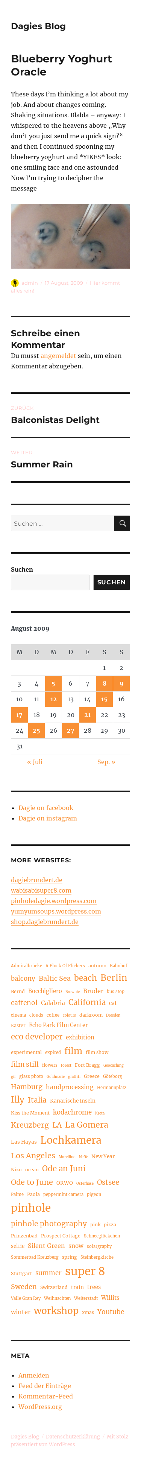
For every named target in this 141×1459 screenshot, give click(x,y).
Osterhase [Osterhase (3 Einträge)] (85, 1183)
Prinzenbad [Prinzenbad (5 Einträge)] (24, 1236)
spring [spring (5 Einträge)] (69, 1257)
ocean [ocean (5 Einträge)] (32, 1169)
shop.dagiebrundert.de (45, 921)
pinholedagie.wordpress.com (54, 901)
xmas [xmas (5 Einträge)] (88, 1312)
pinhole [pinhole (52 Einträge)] (31, 1208)
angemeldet (58, 355)
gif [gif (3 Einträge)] (13, 1077)
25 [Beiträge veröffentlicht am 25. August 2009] (36, 730)
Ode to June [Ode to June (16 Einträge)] (32, 1182)
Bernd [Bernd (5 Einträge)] (18, 991)
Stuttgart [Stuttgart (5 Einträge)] (21, 1273)
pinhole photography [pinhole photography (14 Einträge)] (49, 1223)
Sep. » (106, 762)
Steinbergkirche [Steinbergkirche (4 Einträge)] (97, 1257)
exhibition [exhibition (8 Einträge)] (80, 1037)
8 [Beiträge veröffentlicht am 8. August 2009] (104, 683)
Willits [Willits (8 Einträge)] (110, 1297)
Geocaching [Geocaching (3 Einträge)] (113, 1065)
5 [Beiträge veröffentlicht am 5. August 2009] (53, 683)
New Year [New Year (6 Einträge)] (103, 1156)
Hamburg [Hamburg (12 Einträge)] (26, 1086)
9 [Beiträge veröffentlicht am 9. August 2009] (122, 683)
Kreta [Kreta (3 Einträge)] (100, 1113)
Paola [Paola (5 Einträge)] (33, 1194)
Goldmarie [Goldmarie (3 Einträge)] (56, 1077)
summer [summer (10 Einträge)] (48, 1273)
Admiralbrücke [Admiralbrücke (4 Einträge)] (26, 965)
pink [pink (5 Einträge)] (95, 1224)
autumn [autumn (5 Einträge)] (97, 965)
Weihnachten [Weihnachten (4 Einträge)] (57, 1298)
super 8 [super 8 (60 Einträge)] (85, 1271)
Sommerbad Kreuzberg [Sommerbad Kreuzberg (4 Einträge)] (35, 1257)
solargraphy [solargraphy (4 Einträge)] (99, 1246)
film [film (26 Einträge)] (73, 1050)
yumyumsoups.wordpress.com (56, 911)
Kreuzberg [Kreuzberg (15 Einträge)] (30, 1124)
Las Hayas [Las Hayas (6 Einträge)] (24, 1142)
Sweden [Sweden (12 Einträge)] (24, 1286)
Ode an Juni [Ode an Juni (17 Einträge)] (64, 1169)
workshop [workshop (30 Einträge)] (56, 1311)
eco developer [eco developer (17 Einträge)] (36, 1037)
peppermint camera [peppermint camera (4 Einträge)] (63, 1194)
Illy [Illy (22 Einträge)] (17, 1099)
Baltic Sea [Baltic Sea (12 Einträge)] (55, 978)
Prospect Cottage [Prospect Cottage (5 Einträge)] (60, 1236)
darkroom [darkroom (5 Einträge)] (91, 1015)
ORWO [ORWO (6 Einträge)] (64, 1183)
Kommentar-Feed (45, 1396)
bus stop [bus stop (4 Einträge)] (115, 991)
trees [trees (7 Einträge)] (94, 1287)
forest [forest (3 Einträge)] (66, 1065)
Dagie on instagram (47, 818)
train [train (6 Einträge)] (77, 1287)
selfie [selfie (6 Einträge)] (17, 1246)
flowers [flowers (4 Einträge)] (50, 1065)
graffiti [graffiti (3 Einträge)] (74, 1077)
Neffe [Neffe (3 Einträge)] (83, 1157)
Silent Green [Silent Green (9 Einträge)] (46, 1245)
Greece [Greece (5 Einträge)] (92, 1076)
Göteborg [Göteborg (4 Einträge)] (112, 1076)
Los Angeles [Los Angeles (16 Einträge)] (33, 1155)
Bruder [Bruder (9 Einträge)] (93, 991)
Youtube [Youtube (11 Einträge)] (110, 1312)
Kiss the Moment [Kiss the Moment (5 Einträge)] (30, 1113)
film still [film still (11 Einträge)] (25, 1064)
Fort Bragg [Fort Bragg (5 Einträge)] (87, 1065)
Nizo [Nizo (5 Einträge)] (16, 1169)
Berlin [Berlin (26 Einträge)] (113, 977)
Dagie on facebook (45, 808)
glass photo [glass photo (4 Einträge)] (31, 1076)
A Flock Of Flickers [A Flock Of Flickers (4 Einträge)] (65, 965)
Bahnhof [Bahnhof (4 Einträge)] (118, 965)
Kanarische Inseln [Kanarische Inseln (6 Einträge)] (73, 1101)
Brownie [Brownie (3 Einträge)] (72, 992)
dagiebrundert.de (36, 880)
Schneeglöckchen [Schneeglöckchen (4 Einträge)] (102, 1236)
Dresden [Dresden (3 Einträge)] (113, 1015)
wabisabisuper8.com (41, 890)
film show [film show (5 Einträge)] (97, 1052)
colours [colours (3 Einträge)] (69, 1015)
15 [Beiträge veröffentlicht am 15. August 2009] (104, 699)
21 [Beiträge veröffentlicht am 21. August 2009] (87, 714)
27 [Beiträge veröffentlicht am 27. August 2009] (70, 730)
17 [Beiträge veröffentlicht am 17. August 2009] (19, 714)
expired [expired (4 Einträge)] (53, 1052)
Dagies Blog (38, 26)
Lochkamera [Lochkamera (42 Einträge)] (71, 1140)
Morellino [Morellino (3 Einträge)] (67, 1157)
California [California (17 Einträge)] (87, 1002)
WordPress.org (40, 1406)
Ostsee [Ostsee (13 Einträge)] (108, 1182)
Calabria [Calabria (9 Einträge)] (53, 1003)
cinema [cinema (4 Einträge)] (18, 1015)
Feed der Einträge (44, 1386)
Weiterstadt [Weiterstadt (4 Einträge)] (86, 1298)
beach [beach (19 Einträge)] (85, 978)
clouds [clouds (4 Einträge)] (36, 1015)
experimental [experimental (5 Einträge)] (26, 1052)
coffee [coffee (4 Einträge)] (53, 1015)
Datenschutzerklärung (73, 1437)
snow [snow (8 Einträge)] (75, 1245)
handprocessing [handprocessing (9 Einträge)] (70, 1087)
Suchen (22, 569)
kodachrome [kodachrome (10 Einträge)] (72, 1112)
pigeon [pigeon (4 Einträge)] (94, 1194)
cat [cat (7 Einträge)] (113, 1003)
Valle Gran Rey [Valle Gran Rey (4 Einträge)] (26, 1298)
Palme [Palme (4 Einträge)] (17, 1194)
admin (29, 283)
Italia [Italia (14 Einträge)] (37, 1099)
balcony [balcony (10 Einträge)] (23, 979)
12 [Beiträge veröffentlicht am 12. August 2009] (53, 699)
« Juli (34, 762)
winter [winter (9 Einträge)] (20, 1312)
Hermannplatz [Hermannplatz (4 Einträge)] (111, 1087)
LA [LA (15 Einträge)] (57, 1124)
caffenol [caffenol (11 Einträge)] (24, 1003)
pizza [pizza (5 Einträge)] (110, 1224)
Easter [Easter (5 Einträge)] (18, 1025)
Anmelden (33, 1375)
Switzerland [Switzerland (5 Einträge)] (54, 1287)
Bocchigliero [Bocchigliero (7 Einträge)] (45, 991)
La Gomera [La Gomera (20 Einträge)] (86, 1125)
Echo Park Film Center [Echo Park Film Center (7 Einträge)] (58, 1025)
